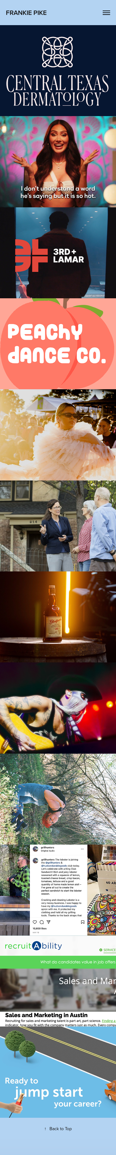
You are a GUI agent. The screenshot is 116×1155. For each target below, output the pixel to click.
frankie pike (26, 12)
